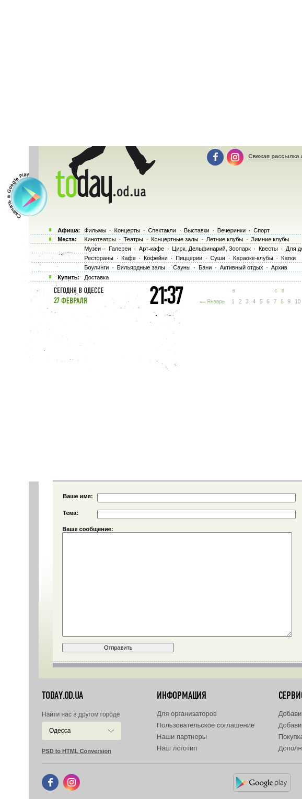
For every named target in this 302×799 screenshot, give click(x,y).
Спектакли (162, 230)
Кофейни (156, 258)
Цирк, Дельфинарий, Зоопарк (211, 248)
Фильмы (95, 230)
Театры (133, 239)
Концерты (127, 230)
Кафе (128, 258)
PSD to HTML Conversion (76, 751)
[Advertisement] (165, 392)
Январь (216, 301)
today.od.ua (62, 695)
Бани (205, 267)
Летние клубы (224, 239)
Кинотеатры (99, 239)
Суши (217, 258)
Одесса (60, 730)
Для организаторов (187, 714)
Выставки (197, 230)
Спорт (261, 230)
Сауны (182, 267)
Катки (288, 258)
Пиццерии (189, 258)
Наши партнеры (182, 737)
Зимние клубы (270, 239)
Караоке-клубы (253, 258)
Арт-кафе (151, 248)
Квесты (268, 248)
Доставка (96, 277)
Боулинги (96, 267)
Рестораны (98, 258)
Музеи (92, 248)
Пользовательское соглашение (205, 725)
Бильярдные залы (141, 267)
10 (297, 301)
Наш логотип (177, 748)
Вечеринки (231, 230)
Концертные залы (174, 239)
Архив (279, 267)
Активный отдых (241, 267)
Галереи (120, 248)
